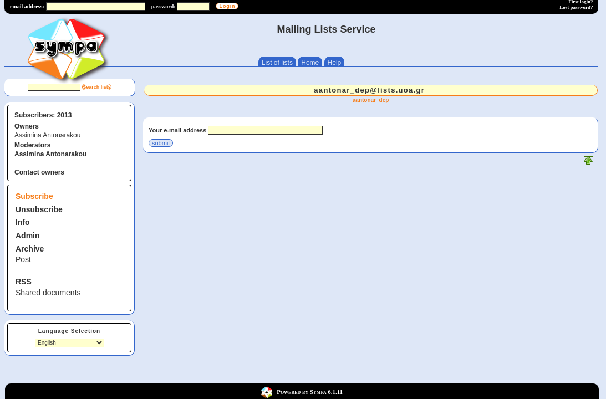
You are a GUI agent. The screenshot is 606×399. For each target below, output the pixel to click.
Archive (30, 248)
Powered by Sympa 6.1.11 (310, 391)
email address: (27, 6)
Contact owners (39, 172)
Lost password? (576, 7)
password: (163, 6)
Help (335, 62)
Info (23, 222)
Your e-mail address (177, 130)
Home (310, 62)
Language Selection (69, 331)
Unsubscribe (39, 209)
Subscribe (34, 196)
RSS (24, 281)
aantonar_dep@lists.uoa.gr (369, 90)
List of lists (277, 62)
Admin (28, 235)
